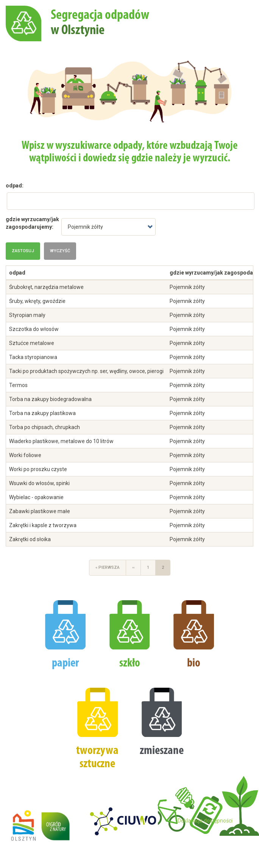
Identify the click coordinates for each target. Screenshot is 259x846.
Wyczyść (60, 250)
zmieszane (162, 751)
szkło (129, 663)
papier (65, 663)
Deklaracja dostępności (205, 821)
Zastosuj (23, 250)
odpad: (14, 186)
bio (193, 663)
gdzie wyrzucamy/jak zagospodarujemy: (32, 223)
